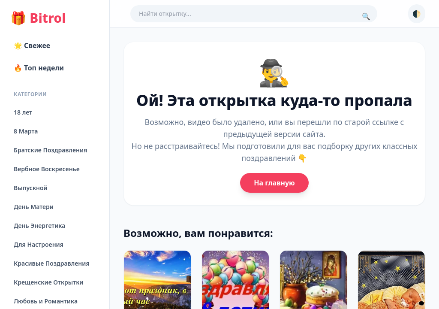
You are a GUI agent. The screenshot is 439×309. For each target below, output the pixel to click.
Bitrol (38, 18)
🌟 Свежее (32, 45)
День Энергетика (39, 225)
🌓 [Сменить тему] (416, 13)
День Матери (34, 207)
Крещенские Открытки (49, 282)
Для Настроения (38, 244)
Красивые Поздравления (52, 263)
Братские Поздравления (50, 150)
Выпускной (31, 188)
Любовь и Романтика (46, 301)
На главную (274, 183)
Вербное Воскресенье (47, 169)
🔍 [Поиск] (366, 16)
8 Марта (26, 131)
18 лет (23, 112)
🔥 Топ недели (39, 68)
